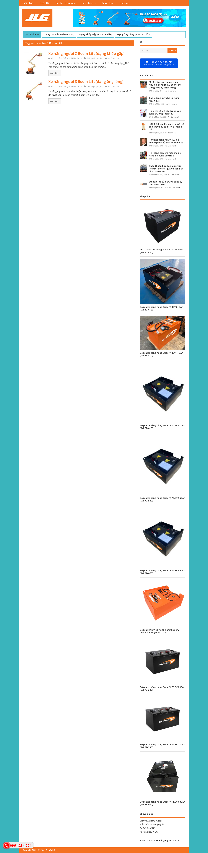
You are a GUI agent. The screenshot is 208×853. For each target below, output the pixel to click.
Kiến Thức (108, 3)
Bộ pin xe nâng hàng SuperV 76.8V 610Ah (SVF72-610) (162, 427)
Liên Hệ (44, 3)
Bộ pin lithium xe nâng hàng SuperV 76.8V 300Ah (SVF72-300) (159, 631)
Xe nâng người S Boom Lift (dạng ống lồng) (85, 81)
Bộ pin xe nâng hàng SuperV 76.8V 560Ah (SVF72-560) (162, 499)
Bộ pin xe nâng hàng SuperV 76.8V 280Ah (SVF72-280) (162, 688)
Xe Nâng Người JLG (94, 58)
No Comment (113, 58)
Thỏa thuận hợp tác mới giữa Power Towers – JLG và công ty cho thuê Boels (166, 168)
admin (53, 58)
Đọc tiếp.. (54, 73)
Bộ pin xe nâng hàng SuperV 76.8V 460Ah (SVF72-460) (162, 572)
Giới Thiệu (28, 3)
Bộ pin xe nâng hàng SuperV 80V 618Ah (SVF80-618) (161, 308)
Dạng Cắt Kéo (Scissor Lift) (59, 34)
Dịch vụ (124, 3)
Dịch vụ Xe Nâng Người (151, 820)
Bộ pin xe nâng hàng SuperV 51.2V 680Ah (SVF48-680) (162, 803)
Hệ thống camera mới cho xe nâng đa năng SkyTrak (165, 154)
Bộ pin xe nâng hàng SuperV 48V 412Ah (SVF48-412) (161, 354)
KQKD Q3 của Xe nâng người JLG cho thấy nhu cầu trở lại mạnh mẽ (166, 126)
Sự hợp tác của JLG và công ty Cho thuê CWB (165, 183)
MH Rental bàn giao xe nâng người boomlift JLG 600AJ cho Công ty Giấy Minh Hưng (165, 84)
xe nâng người (163, 840)
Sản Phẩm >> (32, 34)
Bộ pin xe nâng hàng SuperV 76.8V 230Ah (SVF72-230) (162, 746)
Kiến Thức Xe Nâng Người (152, 824)
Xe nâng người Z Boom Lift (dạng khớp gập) (86, 53)
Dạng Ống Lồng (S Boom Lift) (133, 34)
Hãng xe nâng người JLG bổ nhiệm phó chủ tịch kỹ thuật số (166, 141)
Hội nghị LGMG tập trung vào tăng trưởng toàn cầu (165, 112)
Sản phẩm (87, 3)
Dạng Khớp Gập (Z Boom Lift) (95, 34)
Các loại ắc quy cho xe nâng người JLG (164, 99)
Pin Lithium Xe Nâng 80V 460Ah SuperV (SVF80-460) (161, 251)
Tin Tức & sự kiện (148, 828)
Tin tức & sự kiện (65, 3)
